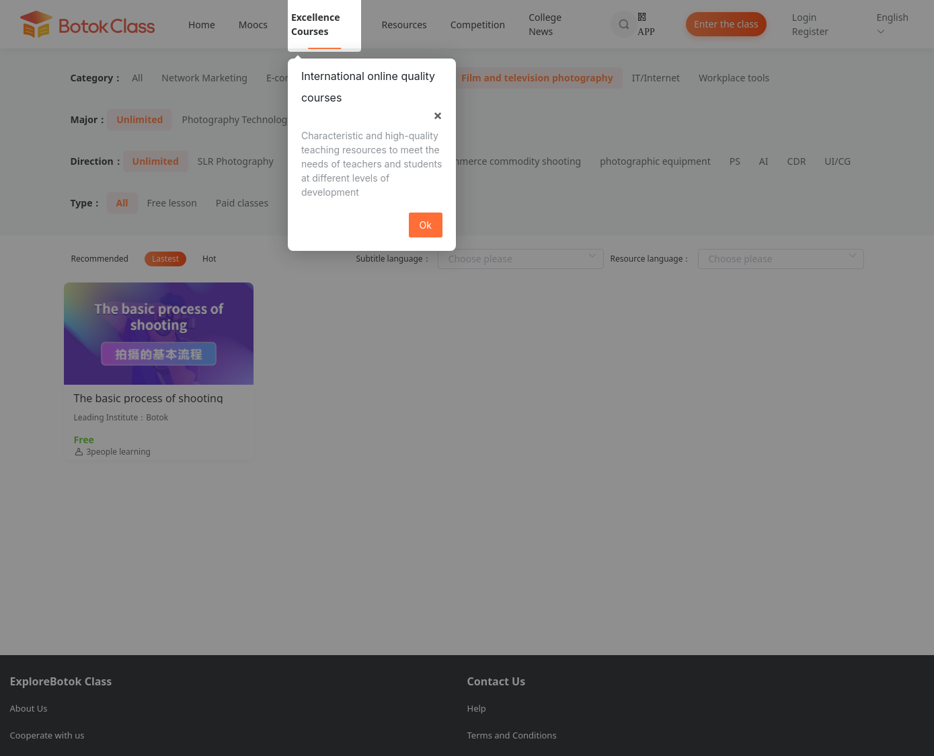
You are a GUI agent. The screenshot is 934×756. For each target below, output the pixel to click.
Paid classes (242, 202)
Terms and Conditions (512, 735)
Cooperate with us (47, 735)
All (137, 77)
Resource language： (651, 258)
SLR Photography (236, 161)
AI (764, 161)
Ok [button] (426, 225)
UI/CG (837, 161)
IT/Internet (656, 77)
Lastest (165, 258)
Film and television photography (537, 77)
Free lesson (172, 202)
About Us (29, 708)
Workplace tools (734, 77)
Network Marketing (204, 77)
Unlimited (139, 119)
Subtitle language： (393, 258)
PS (735, 161)
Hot (209, 258)
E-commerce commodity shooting (506, 161)
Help (476, 708)
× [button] (437, 115)
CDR (796, 161)
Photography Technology (237, 119)
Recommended (99, 258)
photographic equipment (655, 161)
